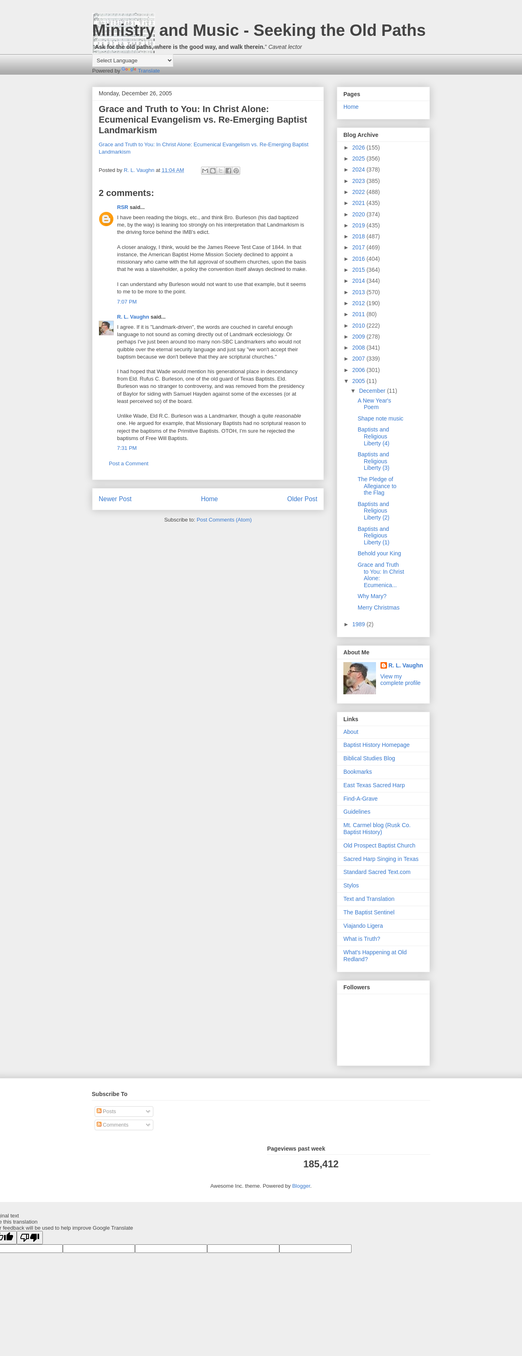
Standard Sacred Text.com (377, 872)
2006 (359, 370)
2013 (359, 292)
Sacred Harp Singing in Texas (380, 859)
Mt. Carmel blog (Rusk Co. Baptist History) (377, 828)
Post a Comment (128, 463)
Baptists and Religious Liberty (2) (373, 511)
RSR (122, 207)
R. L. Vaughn (133, 317)
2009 (359, 336)
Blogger (301, 1186)
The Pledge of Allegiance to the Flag (377, 486)
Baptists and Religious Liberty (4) (373, 436)
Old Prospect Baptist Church (379, 845)
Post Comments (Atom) (224, 520)
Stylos (351, 885)
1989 (359, 624)
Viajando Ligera (363, 925)
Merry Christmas (379, 607)
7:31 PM (127, 448)
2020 (359, 214)
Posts (106, 1111)
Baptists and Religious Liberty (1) (373, 536)
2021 (359, 203)
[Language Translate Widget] (132, 60)
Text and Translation (368, 899)
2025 (359, 158)
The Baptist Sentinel (368, 912)
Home (209, 498)
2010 (359, 325)
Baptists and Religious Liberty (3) (373, 461)
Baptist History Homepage (376, 745)
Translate (141, 71)
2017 (359, 247)
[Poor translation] (30, 1237)
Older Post (302, 498)
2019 (359, 225)
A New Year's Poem (374, 404)
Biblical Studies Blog (369, 758)
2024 (359, 169)
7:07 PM (127, 302)
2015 (359, 269)
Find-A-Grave (360, 798)
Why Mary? (372, 596)
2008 (359, 347)
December (373, 390)
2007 (359, 358)
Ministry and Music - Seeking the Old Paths (259, 30)
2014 (359, 280)
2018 (359, 236)
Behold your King (379, 553)
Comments (112, 1125)
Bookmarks (357, 771)
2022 (359, 192)
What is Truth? (361, 939)
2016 (359, 258)
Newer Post (115, 498)
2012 (359, 303)
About (350, 732)
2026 (359, 147)
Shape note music (380, 418)
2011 (359, 314)
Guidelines (356, 811)
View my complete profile (400, 679)
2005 (359, 381)
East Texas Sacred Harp (374, 785)
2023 (359, 181)
